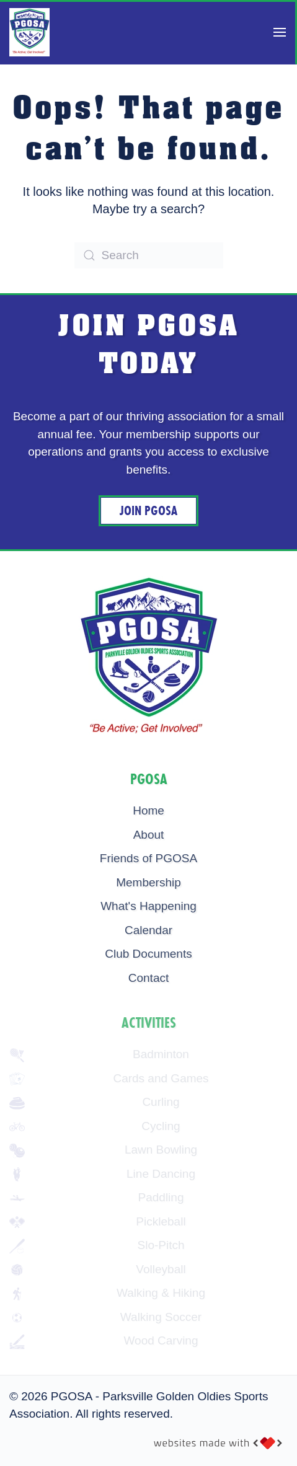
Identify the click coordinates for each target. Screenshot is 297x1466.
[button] (279, 32)
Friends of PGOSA (148, 858)
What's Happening (148, 905)
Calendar (148, 930)
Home (148, 810)
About (148, 834)
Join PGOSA (148, 511)
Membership (148, 882)
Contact (148, 977)
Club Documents (148, 953)
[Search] (148, 255)
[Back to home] (29, 32)
